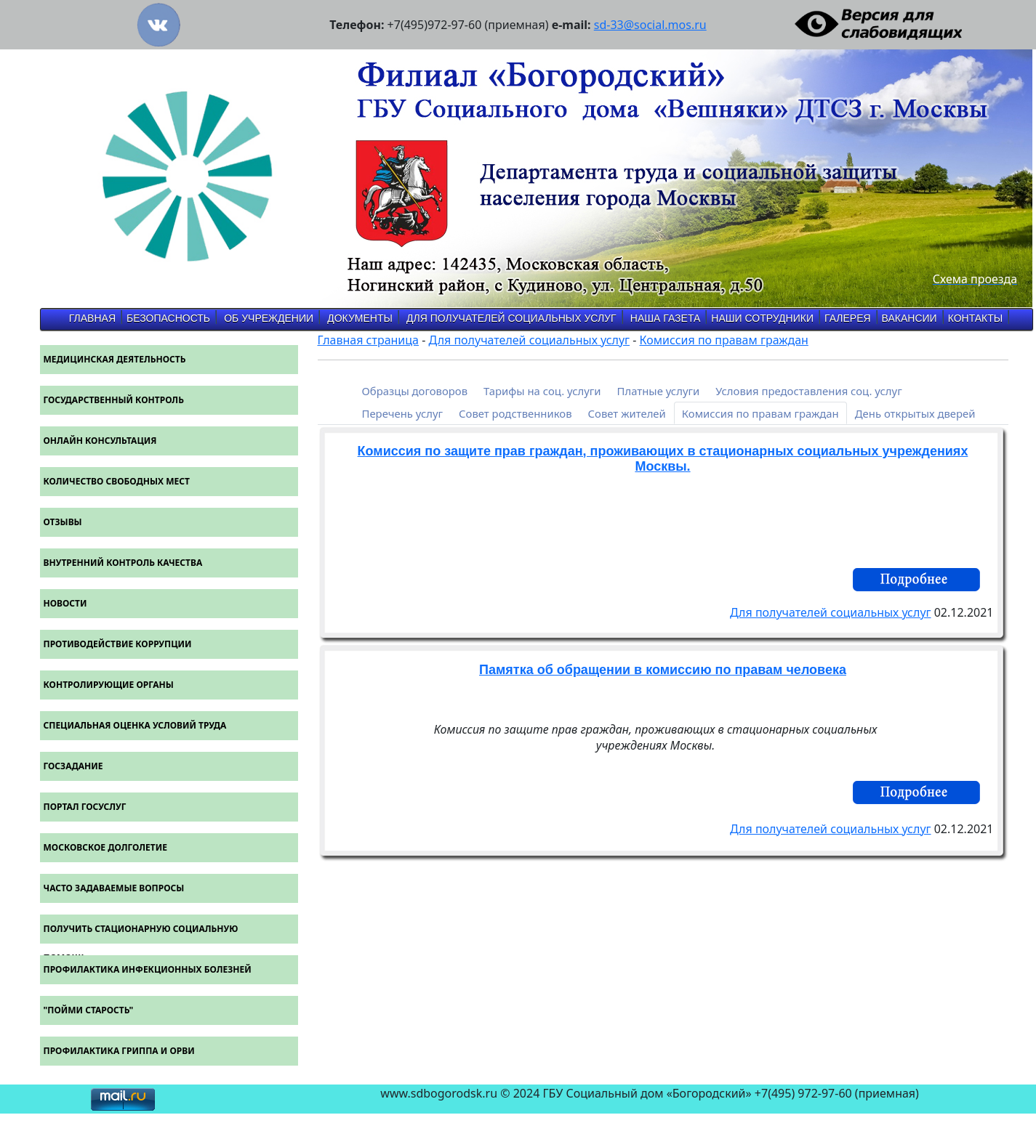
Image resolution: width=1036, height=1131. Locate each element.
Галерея (847, 318)
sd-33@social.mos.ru (650, 25)
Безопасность (168, 318)
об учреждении (268, 318)
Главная (92, 318)
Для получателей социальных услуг (511, 318)
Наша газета (665, 318)
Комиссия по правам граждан (724, 340)
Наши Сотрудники (762, 318)
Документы (360, 318)
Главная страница (368, 340)
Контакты (975, 318)
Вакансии (909, 318)
